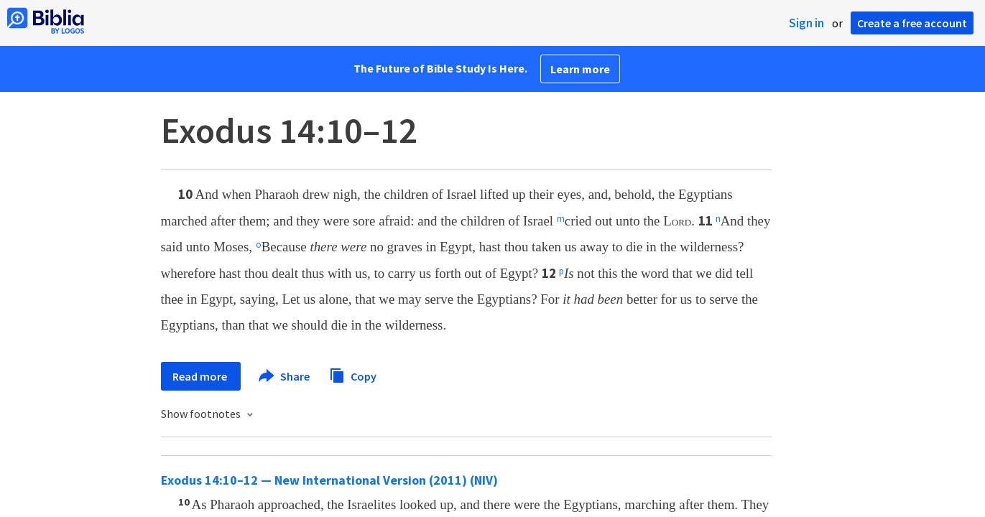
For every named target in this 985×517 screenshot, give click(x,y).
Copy (352, 374)
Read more (200, 376)
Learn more (580, 69)
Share (285, 376)
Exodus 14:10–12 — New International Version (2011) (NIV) (329, 480)
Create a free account (912, 23)
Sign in (806, 23)
